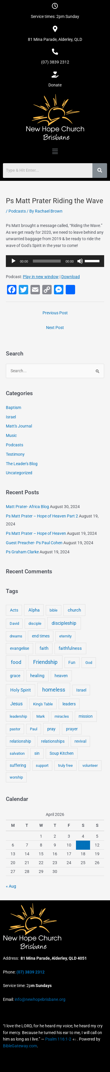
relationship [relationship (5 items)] (20, 741)
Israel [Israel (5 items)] (81, 690)
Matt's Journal (19, 426)
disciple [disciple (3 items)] (34, 623)
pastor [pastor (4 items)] (15, 729)
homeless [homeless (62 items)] (53, 690)
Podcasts (17, 211)
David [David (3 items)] (14, 623)
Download (70, 276)
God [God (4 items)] (88, 662)
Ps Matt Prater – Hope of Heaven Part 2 (42, 516)
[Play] (13, 261)
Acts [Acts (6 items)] (14, 610)
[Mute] (80, 261)
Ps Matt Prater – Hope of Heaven (36, 533)
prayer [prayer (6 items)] (72, 729)
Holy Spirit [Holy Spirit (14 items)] (20, 690)
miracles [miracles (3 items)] (62, 716)
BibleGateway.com (20, 1045)
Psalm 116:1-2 (58, 1039)
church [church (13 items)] (74, 610)
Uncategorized (19, 472)
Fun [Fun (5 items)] (71, 662)
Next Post (55, 327)
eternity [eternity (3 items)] (65, 636)
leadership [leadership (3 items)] (18, 716)
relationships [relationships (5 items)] (53, 741)
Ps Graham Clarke (22, 552)
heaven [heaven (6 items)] (61, 675)
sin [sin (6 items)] (37, 753)
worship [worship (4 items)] (16, 777)
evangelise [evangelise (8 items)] (19, 648)
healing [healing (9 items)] (37, 675)
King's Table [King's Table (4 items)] (43, 704)
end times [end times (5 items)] (41, 636)
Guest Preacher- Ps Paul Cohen (34, 542)
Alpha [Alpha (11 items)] (34, 610)
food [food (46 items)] (16, 662)
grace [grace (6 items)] (15, 675)
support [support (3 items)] (42, 765)
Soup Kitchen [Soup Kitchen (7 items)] (62, 753)
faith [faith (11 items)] (44, 648)
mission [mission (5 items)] (86, 716)
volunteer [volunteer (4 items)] (90, 765)
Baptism (13, 407)
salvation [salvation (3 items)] (17, 753)
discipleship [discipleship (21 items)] (64, 623)
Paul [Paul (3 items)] (33, 729)
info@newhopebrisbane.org (39, 999)
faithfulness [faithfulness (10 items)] (70, 648)
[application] (55, 261)
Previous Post (55, 312)
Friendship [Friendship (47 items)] (45, 662)
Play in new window (41, 276)
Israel (11, 417)
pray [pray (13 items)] (51, 729)
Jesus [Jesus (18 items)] (16, 704)
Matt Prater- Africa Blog (27, 506)
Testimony (15, 454)
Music (11, 435)
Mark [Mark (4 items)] (40, 716)
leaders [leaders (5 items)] (69, 704)
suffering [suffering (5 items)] (18, 765)
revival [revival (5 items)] (80, 741)
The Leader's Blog (22, 463)
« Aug (11, 886)
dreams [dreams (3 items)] (16, 636)
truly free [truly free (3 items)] (65, 765)
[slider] (47, 261)
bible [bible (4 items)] (53, 610)
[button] (55, 151)
